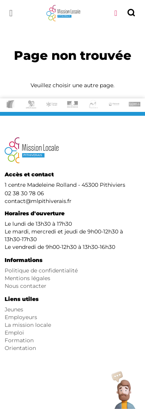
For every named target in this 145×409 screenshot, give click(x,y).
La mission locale (28, 325)
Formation (19, 340)
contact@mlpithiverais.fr (38, 201)
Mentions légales (27, 278)
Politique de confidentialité (41, 270)
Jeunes (14, 309)
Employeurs (21, 317)
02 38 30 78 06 (24, 193)
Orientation (20, 348)
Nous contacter (25, 286)
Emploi (14, 333)
